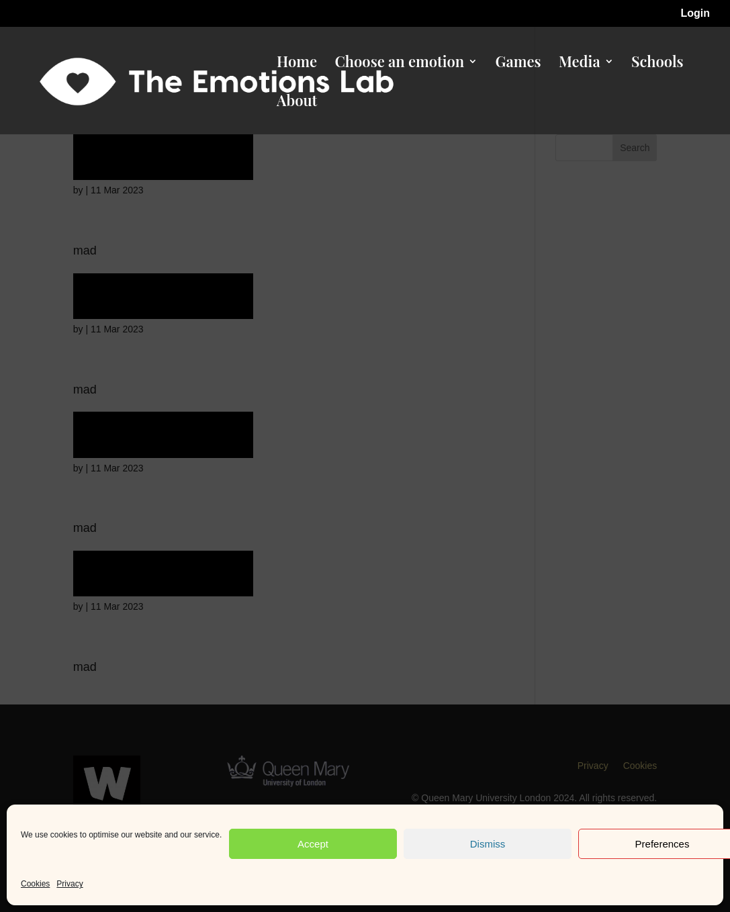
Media (579, 63)
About (297, 102)
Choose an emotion (399, 63)
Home (297, 63)
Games (518, 63)
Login (695, 13)
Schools (657, 63)
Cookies (35, 883)
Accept (313, 844)
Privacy (69, 883)
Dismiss (488, 844)
